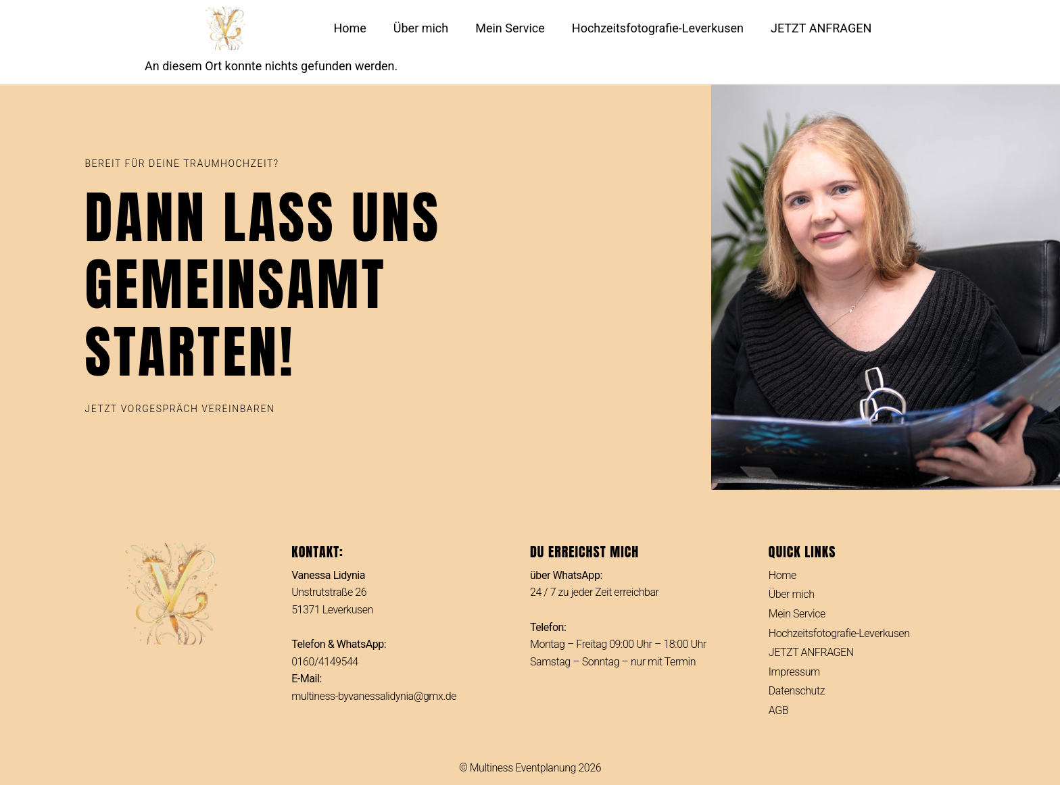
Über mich (420, 28)
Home (349, 28)
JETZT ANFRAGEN (821, 28)
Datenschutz (797, 690)
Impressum (794, 671)
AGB (778, 710)
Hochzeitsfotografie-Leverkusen (658, 28)
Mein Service (510, 28)
